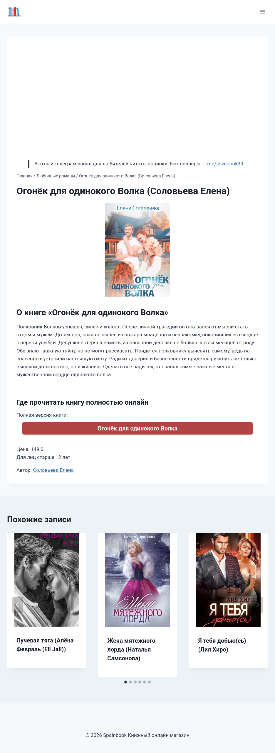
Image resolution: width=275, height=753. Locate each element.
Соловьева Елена (53, 470)
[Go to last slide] (17, 605)
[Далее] (257, 605)
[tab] (125, 682)
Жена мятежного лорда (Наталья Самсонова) (131, 649)
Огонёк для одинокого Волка (138, 428)
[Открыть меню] (262, 11)
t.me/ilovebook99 (223, 164)
